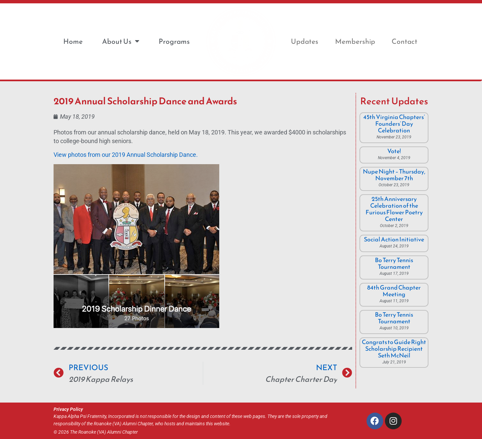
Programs (174, 41)
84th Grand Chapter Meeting (394, 291)
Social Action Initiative (394, 239)
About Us (120, 41)
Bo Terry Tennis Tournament (394, 263)
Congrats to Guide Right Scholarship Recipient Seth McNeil (394, 348)
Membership (355, 41)
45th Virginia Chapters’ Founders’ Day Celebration (394, 123)
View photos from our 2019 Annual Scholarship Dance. (126, 154)
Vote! (394, 150)
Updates (304, 41)
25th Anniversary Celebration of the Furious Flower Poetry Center (394, 208)
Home (73, 41)
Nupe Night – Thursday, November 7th (394, 175)
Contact (404, 41)
